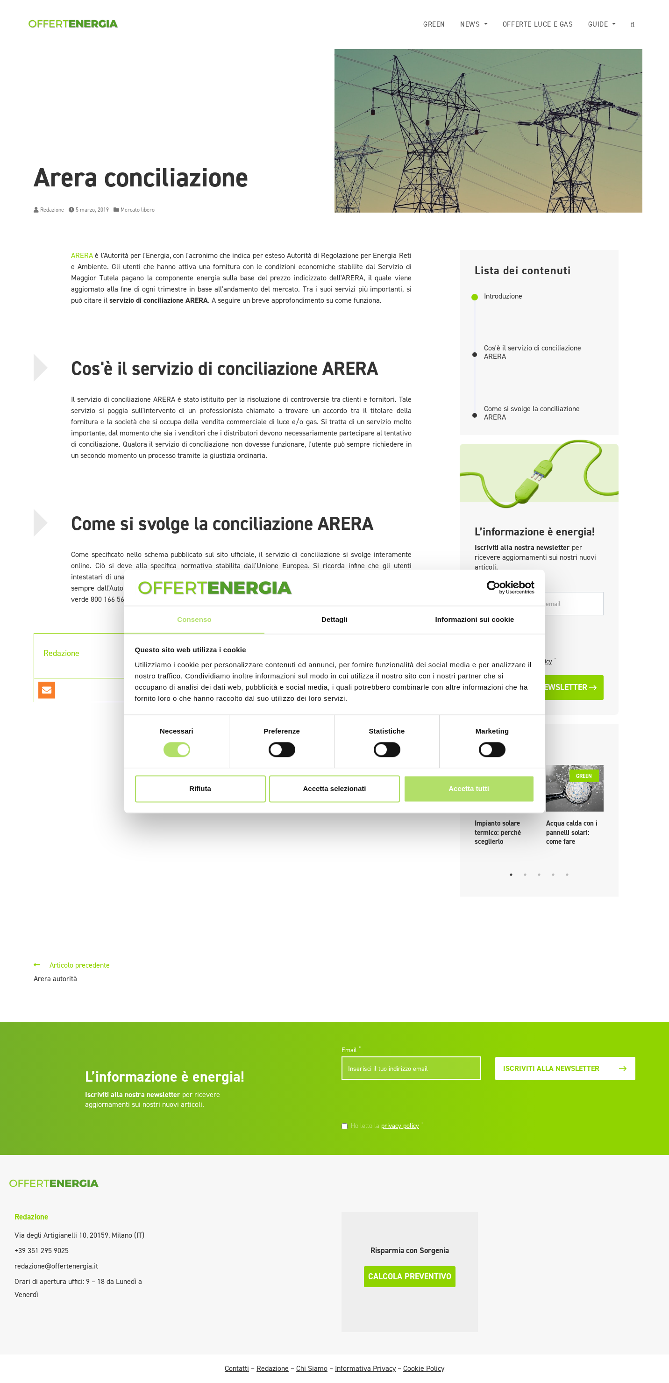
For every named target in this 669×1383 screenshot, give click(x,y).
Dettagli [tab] (334, 619)
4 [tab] (553, 874)
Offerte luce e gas (538, 24)
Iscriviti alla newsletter (565, 1068)
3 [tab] (539, 874)
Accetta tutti (468, 789)
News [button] (471, 24)
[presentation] (406, 1101)
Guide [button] (599, 24)
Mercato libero (138, 210)
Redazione (52, 210)
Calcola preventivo (409, 1276)
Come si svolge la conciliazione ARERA (532, 413)
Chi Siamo (311, 1368)
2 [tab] (525, 874)
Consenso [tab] (194, 619)
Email (351, 1050)
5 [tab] (567, 874)
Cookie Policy (423, 1368)
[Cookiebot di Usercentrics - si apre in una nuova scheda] (493, 587)
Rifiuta (200, 789)
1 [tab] (511, 874)
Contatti (237, 1368)
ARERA (82, 255)
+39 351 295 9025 (41, 1250)
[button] (632, 24)
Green (434, 24)
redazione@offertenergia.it (56, 1266)
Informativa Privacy (365, 1368)
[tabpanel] (575, 807)
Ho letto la (387, 1125)
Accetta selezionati (334, 789)
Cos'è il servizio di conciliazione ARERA (532, 352)
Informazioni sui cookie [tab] (474, 619)
